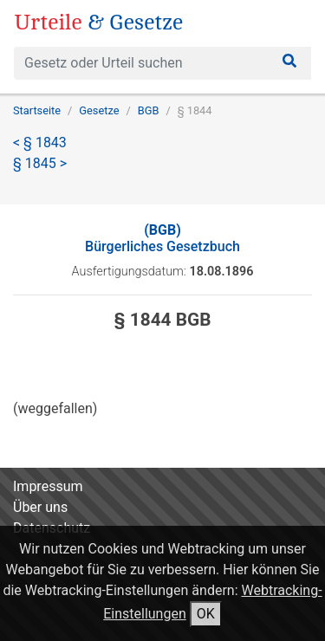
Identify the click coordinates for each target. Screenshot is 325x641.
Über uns (40, 507)
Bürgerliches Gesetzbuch (162, 238)
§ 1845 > (40, 163)
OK (206, 613)
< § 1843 (40, 142)
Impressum (48, 486)
